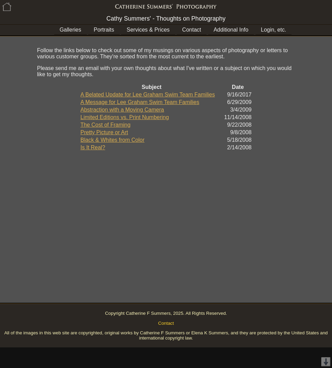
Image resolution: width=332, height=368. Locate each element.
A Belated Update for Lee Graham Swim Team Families (148, 94)
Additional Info (231, 30)
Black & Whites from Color (113, 140)
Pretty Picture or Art (104, 132)
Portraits (104, 30)
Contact (191, 30)
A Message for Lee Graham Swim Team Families (140, 102)
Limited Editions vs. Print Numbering (125, 117)
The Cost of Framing (106, 125)
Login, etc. (273, 30)
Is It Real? (93, 147)
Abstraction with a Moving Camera (122, 110)
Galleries (70, 30)
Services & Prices (148, 30)
